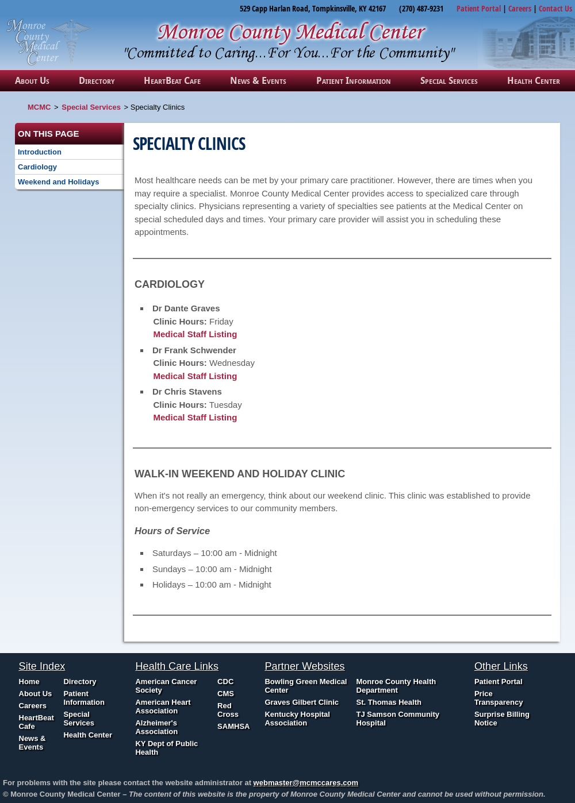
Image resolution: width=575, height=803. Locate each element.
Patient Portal (479, 8)
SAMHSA (233, 726)
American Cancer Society (166, 685)
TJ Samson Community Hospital (397, 718)
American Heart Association (162, 706)
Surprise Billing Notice (502, 718)
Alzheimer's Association (156, 727)
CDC (225, 681)
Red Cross (228, 710)
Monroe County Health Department (396, 685)
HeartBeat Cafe (172, 80)
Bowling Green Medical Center (305, 685)
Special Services (449, 80)
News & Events (258, 80)
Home (29, 681)
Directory (96, 80)
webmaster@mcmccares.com (306, 782)
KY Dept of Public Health (166, 747)
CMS (225, 693)
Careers (519, 8)
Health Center (533, 80)
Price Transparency (498, 698)
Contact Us (555, 8)
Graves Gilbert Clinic (301, 702)
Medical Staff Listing (195, 334)
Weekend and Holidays (58, 181)
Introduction (40, 152)
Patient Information (353, 80)
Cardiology (37, 167)
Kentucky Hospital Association (296, 718)
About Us (32, 80)
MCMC (39, 107)
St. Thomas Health (388, 702)
